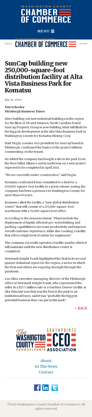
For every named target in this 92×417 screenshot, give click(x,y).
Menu (46, 31)
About (46, 361)
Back (82, 308)
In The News (46, 366)
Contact (46, 372)
